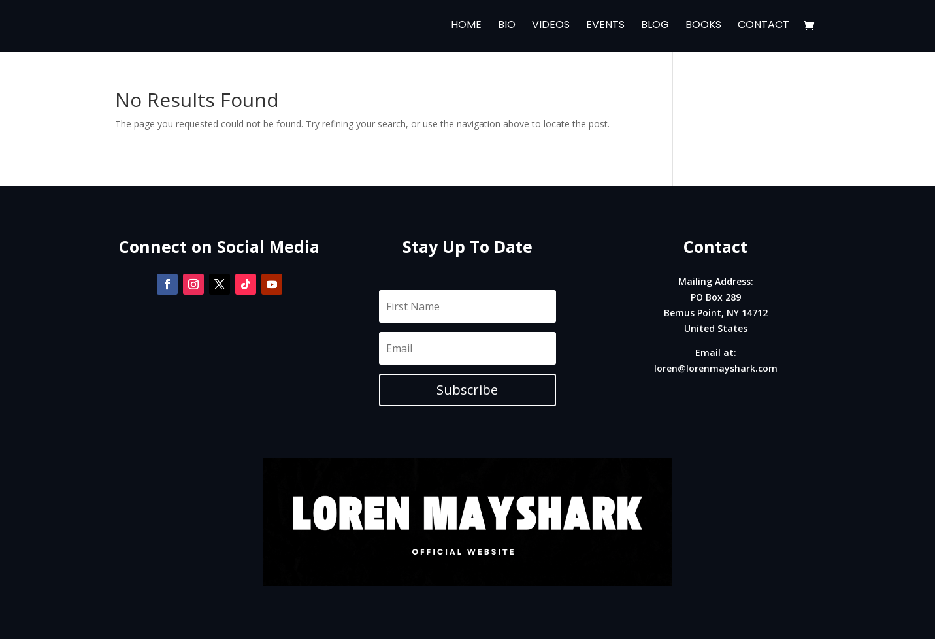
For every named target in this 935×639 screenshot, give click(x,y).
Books (703, 27)
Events (605, 27)
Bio (507, 27)
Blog (655, 27)
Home (466, 27)
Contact (763, 27)
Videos (551, 27)
